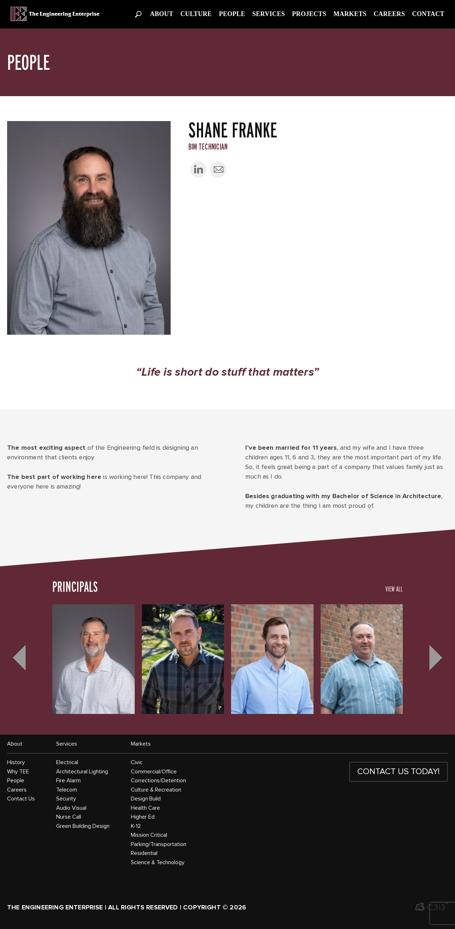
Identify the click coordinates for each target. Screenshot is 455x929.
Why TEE (18, 771)
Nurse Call (68, 817)
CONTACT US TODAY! (398, 771)
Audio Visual (71, 808)
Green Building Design (82, 826)
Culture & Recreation (156, 790)
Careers (389, 13)
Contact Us (21, 799)
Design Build (146, 799)
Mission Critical (149, 835)
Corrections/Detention (158, 780)
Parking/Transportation (158, 844)
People (232, 13)
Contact (428, 13)
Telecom (66, 790)
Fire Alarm (68, 780)
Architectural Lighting (82, 771)
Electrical (67, 762)
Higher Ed (143, 817)
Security (66, 799)
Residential (144, 853)
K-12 (136, 826)
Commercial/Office (154, 771)
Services (268, 13)
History (16, 762)
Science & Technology (157, 862)
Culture (196, 13)
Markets (349, 13)
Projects (309, 13)
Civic (137, 762)
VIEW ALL (394, 589)
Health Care (145, 808)
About (161, 13)
